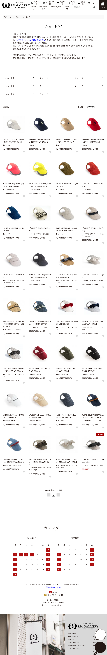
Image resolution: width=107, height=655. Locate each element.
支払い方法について (74, 633)
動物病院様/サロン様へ (56, 8)
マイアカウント (98, 625)
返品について (72, 630)
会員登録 (81, 3)
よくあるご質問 (48, 3)
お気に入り (61, 3)
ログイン (71, 3)
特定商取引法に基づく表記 (76, 636)
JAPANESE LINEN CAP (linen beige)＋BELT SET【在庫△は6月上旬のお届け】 (13, 323)
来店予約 (67, 8)
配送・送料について (74, 627)
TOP (5, 17)
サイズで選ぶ (14, 17)
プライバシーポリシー (75, 639)
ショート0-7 (26, 17)
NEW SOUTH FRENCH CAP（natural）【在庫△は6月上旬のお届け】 (40, 462)
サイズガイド (35, 3)
